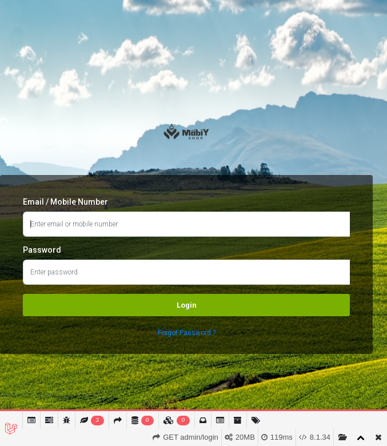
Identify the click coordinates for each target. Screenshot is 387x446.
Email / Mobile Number (65, 202)
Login (187, 305)
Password (42, 250)
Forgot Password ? (187, 333)
